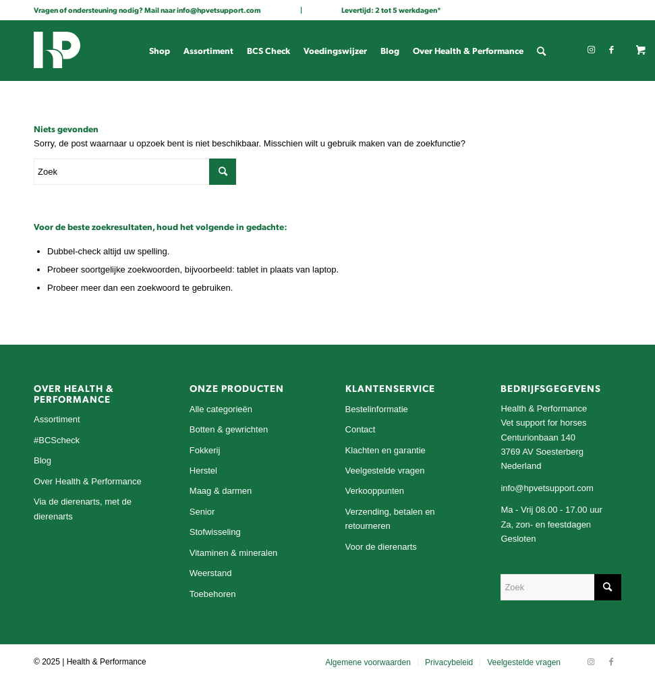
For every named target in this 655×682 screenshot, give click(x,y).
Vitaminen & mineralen (234, 553)
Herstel (203, 470)
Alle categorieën (221, 409)
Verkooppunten (374, 491)
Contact (360, 429)
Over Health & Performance (88, 481)
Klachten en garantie (385, 450)
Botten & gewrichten (229, 429)
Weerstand (211, 573)
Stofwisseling (215, 532)
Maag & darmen (221, 491)
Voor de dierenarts (381, 547)
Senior (202, 512)
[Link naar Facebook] (611, 50)
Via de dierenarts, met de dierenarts (83, 508)
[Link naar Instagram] (591, 50)
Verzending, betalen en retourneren (390, 519)
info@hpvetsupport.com (219, 10)
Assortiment (57, 419)
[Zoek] (541, 50)
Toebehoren (213, 594)
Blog (42, 460)
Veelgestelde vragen (385, 470)
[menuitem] (159, 50)
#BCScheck (57, 440)
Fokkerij (205, 450)
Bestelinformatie (376, 409)
